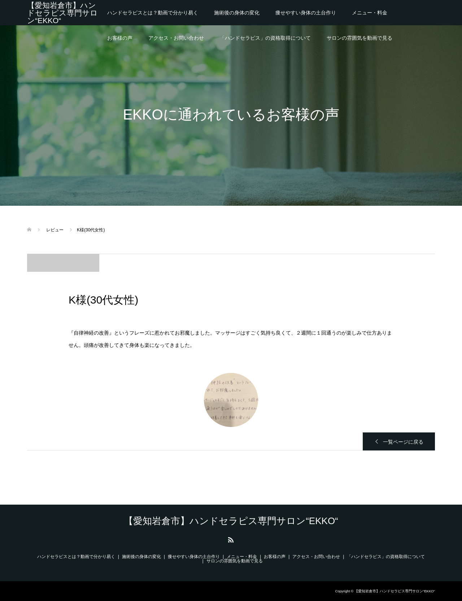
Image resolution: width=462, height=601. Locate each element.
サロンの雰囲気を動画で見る (359, 38)
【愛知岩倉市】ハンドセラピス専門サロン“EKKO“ (62, 13)
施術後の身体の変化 (237, 13)
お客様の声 (119, 38)
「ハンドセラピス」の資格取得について (265, 38)
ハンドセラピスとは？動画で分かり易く (152, 13)
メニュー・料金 (369, 13)
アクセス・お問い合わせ (176, 38)
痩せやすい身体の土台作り (305, 13)
